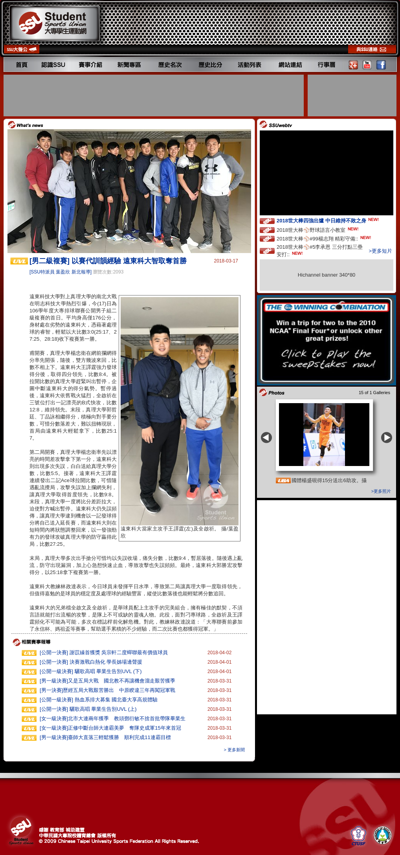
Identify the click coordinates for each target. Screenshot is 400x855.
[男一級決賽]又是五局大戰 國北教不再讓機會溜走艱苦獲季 (107, 681)
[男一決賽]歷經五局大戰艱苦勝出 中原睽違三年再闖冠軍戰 (107, 690)
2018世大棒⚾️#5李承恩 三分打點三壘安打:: (320, 250)
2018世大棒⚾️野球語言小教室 (318, 229)
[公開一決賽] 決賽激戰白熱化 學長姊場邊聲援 (91, 662)
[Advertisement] (154, 95)
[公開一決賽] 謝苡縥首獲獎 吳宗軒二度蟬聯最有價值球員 (104, 652)
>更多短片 (380, 251)
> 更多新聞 (234, 749)
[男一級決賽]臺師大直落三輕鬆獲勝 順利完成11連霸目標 (105, 737)
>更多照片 (381, 491)
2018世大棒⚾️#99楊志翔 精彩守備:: (324, 238)
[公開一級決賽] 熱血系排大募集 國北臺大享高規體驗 (99, 700)
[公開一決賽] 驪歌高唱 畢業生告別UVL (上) (88, 709)
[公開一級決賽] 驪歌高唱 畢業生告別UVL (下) (91, 671)
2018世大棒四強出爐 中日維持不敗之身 (328, 220)
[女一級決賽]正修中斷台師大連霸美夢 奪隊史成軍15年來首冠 (110, 728)
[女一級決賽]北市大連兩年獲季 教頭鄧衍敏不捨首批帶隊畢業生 (112, 718)
